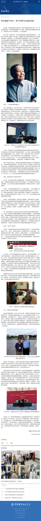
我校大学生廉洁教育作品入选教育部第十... (15, 494)
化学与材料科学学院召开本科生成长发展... (15, 491)
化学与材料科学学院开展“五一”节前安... (11, 481)
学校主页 (3, 1)
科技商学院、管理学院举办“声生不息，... (14, 497)
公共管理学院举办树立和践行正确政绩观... (15, 488)
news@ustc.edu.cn (22, 512)
